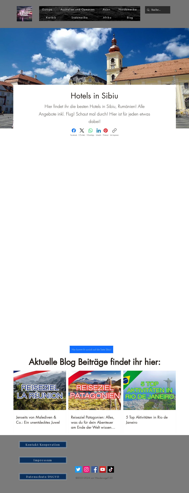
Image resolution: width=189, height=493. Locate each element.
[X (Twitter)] (82, 132)
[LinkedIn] (98, 132)
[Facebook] (73, 132)
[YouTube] (102, 469)
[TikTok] (111, 469)
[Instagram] (86, 469)
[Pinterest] (105, 132)
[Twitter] (78, 469)
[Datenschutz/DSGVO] (43, 476)
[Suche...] (157, 10)
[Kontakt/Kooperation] (43, 444)
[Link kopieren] (114, 132)
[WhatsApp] (90, 132)
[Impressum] (43, 460)
